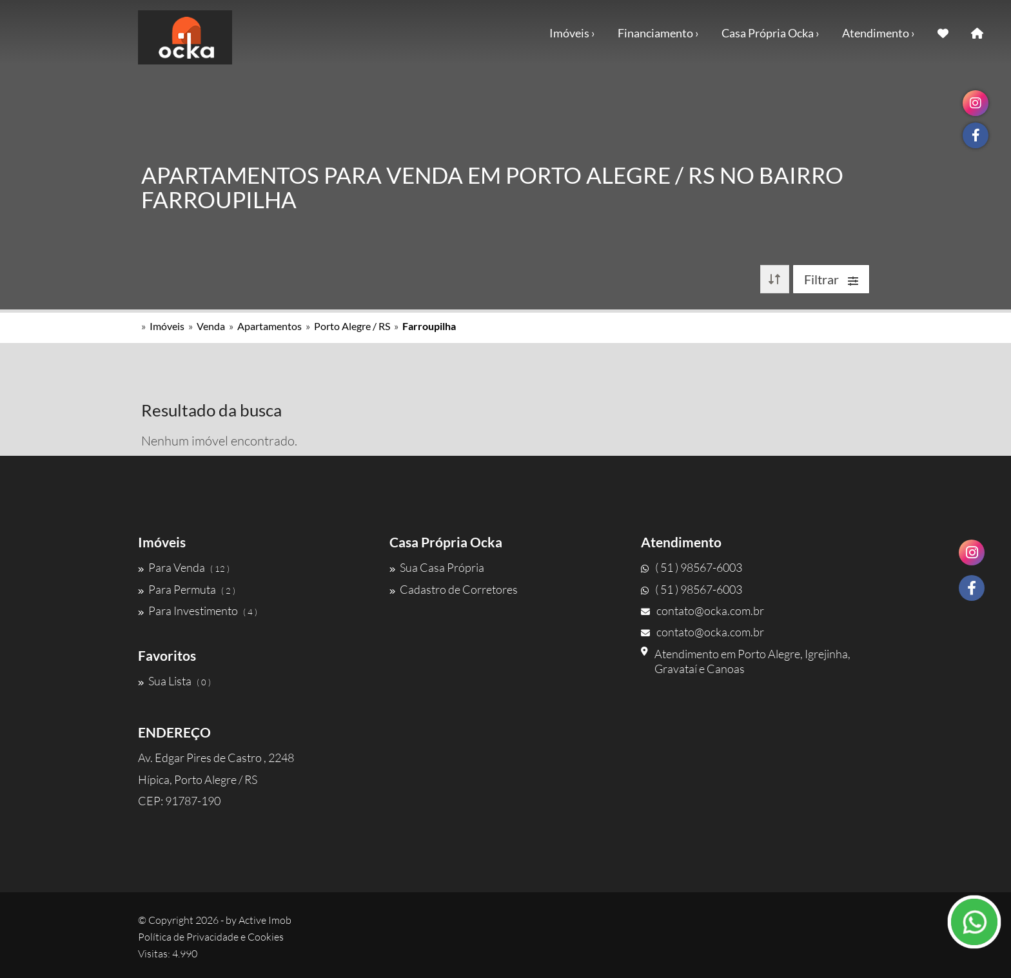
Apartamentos (269, 326)
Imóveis (167, 326)
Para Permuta (186, 589)
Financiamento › (658, 33)
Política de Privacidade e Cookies (211, 936)
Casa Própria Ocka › (770, 33)
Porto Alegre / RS (352, 326)
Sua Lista (174, 681)
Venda (211, 326)
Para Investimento (197, 610)
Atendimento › (878, 33)
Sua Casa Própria (436, 567)
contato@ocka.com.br (702, 610)
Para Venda (184, 567)
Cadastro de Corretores (453, 589)
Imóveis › (572, 33)
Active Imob (265, 920)
